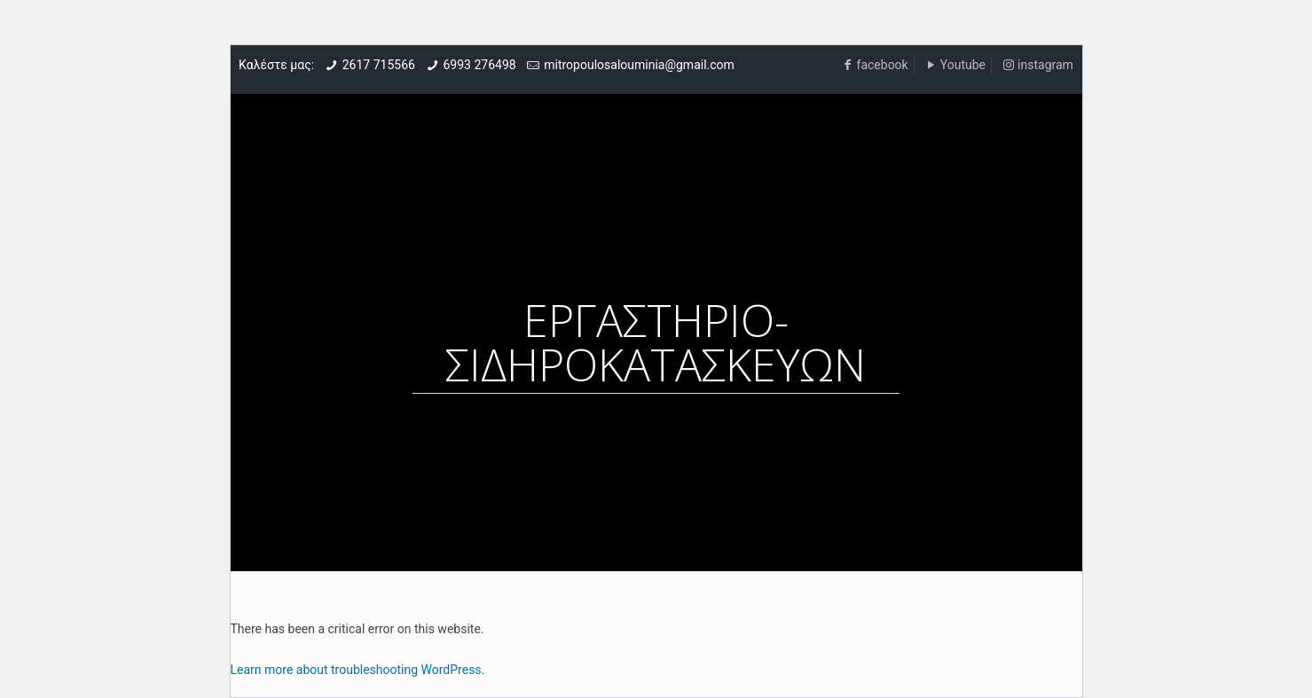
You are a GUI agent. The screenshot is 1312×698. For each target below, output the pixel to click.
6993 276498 (479, 65)
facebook (882, 65)
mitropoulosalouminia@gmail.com (639, 65)
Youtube (963, 65)
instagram (1045, 65)
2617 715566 (378, 65)
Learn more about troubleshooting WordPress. (358, 670)
